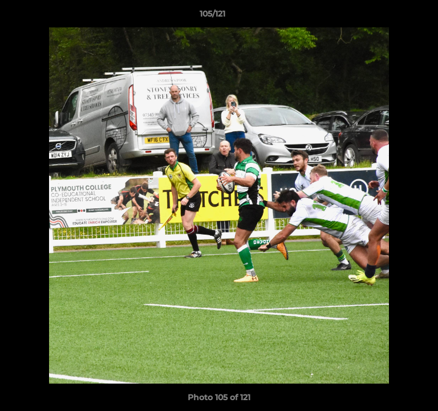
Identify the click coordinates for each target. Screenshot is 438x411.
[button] (397, 16)
